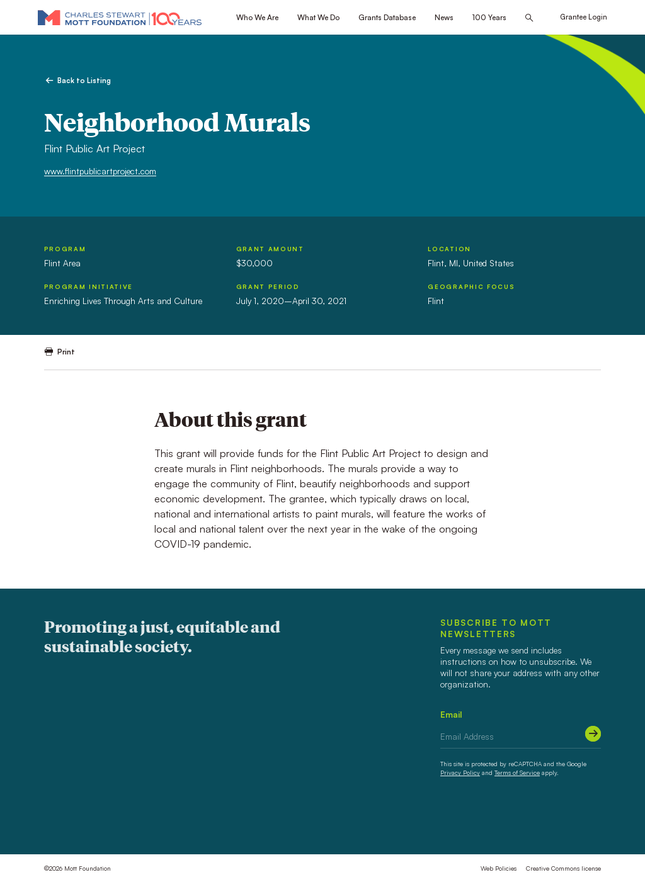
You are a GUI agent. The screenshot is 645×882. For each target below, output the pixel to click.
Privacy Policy (460, 772)
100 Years (489, 17)
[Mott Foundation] (120, 17)
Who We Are (257, 17)
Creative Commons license (563, 868)
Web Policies (499, 868)
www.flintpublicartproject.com (100, 171)
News (444, 17)
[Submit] (593, 734)
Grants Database (387, 17)
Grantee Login (583, 17)
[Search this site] (529, 18)
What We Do (318, 17)
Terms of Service (517, 772)
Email (451, 714)
